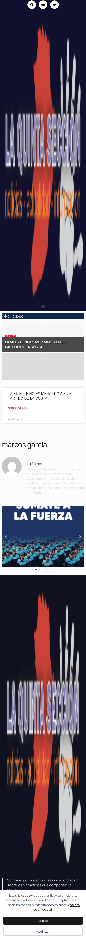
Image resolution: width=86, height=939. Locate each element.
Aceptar (43, 920)
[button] (43, 306)
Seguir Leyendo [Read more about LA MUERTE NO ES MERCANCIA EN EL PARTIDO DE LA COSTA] (17, 408)
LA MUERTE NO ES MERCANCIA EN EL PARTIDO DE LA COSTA (35, 344)
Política (10, 336)
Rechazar (43, 931)
